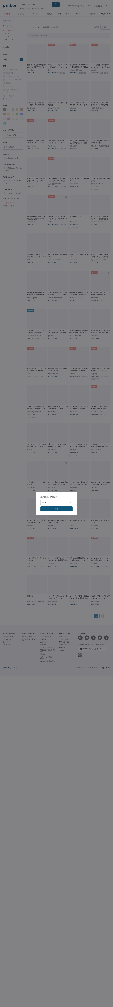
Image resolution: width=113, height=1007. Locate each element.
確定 (56, 509)
